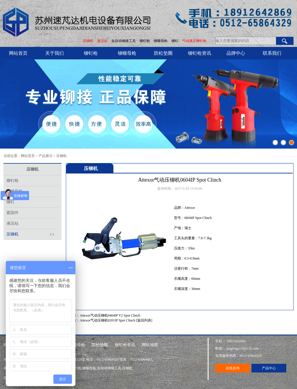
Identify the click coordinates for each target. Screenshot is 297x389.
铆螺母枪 (161, 41)
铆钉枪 (145, 41)
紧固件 (12, 213)
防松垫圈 (163, 53)
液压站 (102, 41)
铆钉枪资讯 (199, 53)
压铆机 (88, 41)
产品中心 (269, 368)
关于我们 (54, 53)
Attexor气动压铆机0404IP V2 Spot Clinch (110, 315)
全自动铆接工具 (124, 41)
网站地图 (150, 345)
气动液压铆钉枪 (194, 41)
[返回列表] (144, 320)
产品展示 (45, 156)
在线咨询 (233, 368)
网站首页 (18, 53)
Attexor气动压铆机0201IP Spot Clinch (107, 320)
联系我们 (272, 53)
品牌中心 (236, 53)
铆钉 (175, 41)
